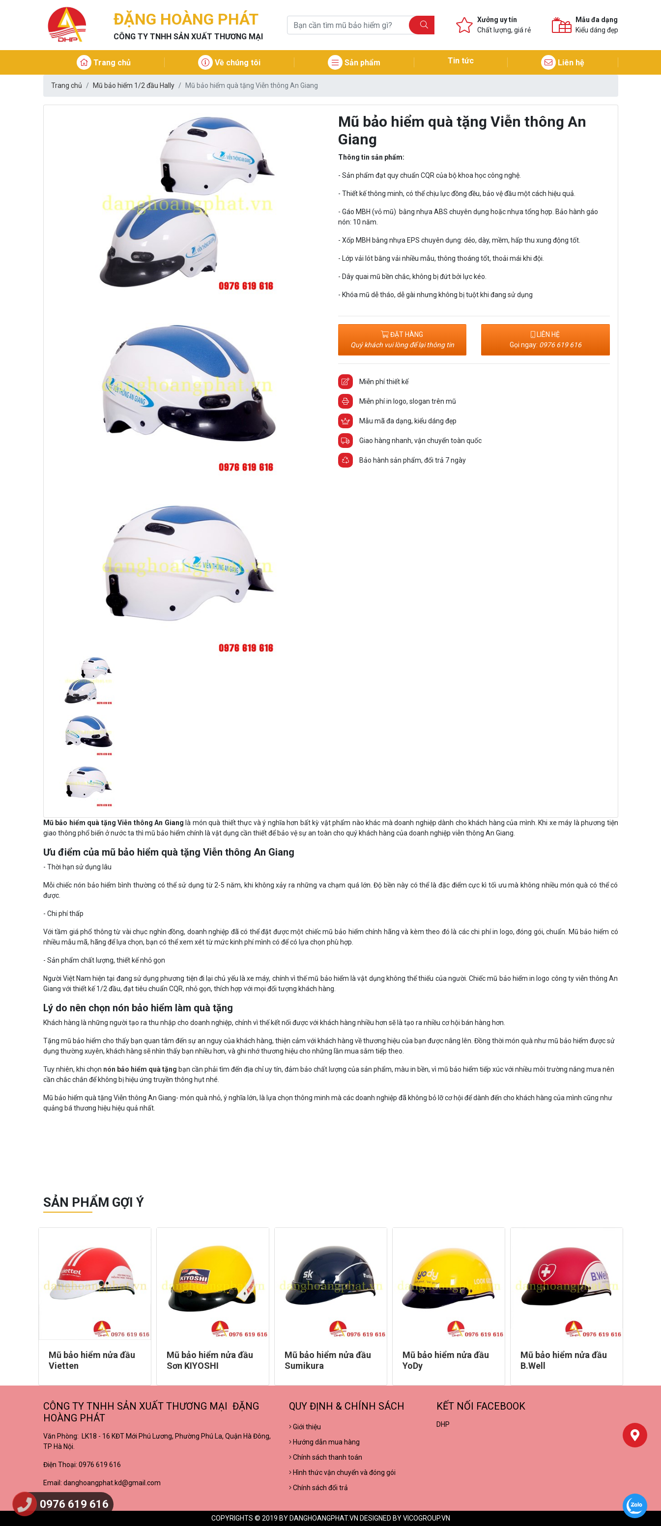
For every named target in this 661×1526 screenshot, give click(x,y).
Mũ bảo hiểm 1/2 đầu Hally (133, 85)
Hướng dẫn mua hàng (324, 1442)
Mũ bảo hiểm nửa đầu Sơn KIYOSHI (210, 1360)
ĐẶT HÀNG (402, 340)
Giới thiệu (305, 1427)
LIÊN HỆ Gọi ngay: (545, 340)
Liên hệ (562, 62)
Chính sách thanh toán (325, 1457)
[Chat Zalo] (635, 1506)
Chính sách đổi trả (318, 1488)
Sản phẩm (354, 62)
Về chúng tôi (229, 62)
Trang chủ (104, 62)
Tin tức (461, 60)
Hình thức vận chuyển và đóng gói (342, 1472)
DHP (443, 1424)
